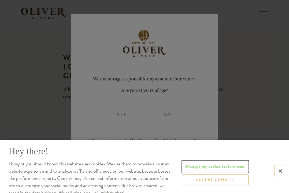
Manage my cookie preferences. (215, 173)
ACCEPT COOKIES (215, 187)
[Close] (280, 178)
